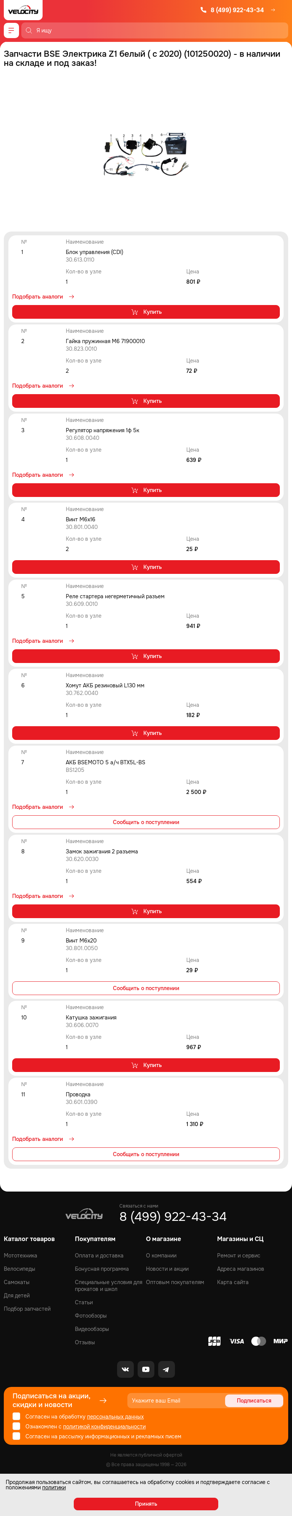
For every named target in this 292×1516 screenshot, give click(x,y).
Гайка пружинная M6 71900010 (105, 341)
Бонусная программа (102, 1268)
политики (54, 1487)
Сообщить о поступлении (146, 822)
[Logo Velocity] (23, 10)
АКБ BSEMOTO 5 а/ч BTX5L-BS (105, 762)
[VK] (125, 1369)
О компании (161, 1255)
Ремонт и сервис (238, 1255)
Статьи (84, 1302)
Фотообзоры (91, 1315)
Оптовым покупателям (175, 1282)
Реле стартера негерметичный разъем (115, 596)
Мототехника (20, 1255)
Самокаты (17, 1282)
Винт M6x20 (81, 940)
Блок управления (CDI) (94, 252)
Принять (146, 1503)
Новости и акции (167, 1268)
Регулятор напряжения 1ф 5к (102, 430)
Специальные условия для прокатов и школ (108, 1285)
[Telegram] (166, 1369)
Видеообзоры (92, 1329)
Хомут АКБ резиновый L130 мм (105, 685)
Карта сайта (233, 1282)
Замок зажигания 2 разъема (102, 851)
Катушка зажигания (91, 1017)
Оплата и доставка (99, 1255)
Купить (146, 311)
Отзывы (85, 1342)
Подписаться (254, 1400)
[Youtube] (146, 1369)
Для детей (17, 1295)
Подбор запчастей (27, 1308)
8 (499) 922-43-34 (232, 10)
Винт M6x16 (80, 519)
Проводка (78, 1094)
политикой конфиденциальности (104, 1426)
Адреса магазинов (240, 1268)
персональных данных (115, 1416)
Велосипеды (19, 1268)
